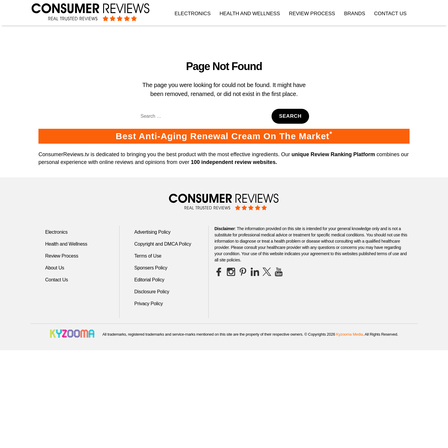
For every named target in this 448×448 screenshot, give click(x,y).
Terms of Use (148, 255)
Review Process (312, 13)
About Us (54, 267)
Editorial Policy (149, 279)
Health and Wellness (249, 13)
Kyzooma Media (349, 334)
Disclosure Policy (151, 291)
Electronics (193, 13)
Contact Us (390, 13)
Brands (354, 13)
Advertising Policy (152, 232)
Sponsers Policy (151, 267)
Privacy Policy (148, 303)
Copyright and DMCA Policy (162, 244)
